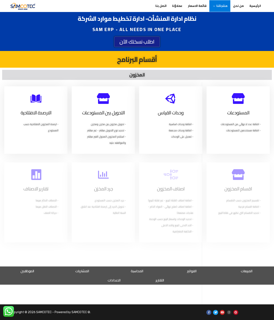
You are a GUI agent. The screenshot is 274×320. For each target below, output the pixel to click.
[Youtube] (222, 312)
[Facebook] (208, 312)
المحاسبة (137, 271)
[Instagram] (228, 312)
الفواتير (192, 271)
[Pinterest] (235, 312)
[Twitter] (215, 312)
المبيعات (246, 271)
